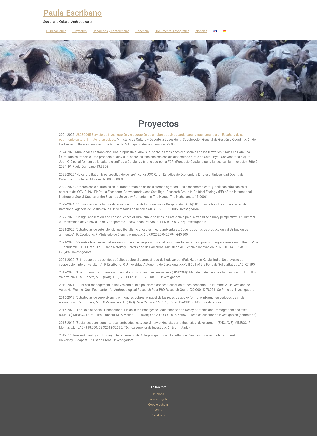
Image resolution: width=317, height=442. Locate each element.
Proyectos (79, 31)
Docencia (142, 31)
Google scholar (158, 404)
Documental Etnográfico (172, 31)
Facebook (158, 415)
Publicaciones (56, 31)
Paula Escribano (72, 13)
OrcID (158, 410)
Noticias (201, 31)
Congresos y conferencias (111, 31)
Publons (158, 394)
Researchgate (158, 399)
